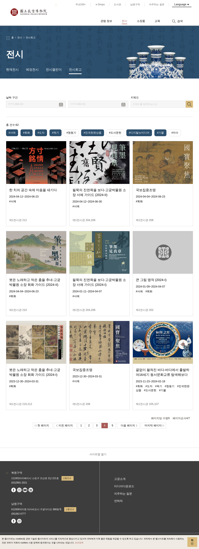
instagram (19, 490)
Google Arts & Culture (30, 490)
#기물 (160, 132)
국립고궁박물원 (28, 12)
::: (56, 4)
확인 (192, 542)
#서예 (12, 132)
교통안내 (67, 478)
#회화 (26, 132)
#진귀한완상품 (92, 132)
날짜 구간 (12, 97)
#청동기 (71, 132)
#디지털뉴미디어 (139, 132)
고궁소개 (120, 478)
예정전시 (32, 69)
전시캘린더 (54, 69)
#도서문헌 (115, 132)
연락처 (118, 500)
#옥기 (55, 132)
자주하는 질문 (123, 493)
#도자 (41, 132)
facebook (13, 490)
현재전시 (12, 69)
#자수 (174, 132)
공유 (163, 87)
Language (180, 4)
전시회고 (30, 37)
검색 (189, 104)
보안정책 (79, 542)
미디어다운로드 (124, 486)
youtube (25, 490)
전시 (19, 37)
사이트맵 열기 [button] (97, 454)
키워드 (135, 97)
